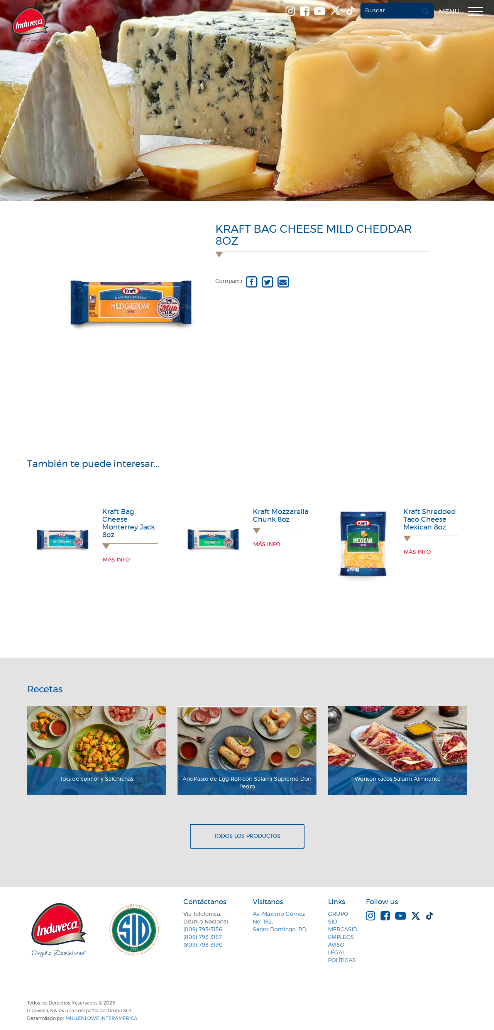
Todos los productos (247, 836)
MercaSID (342, 929)
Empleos (341, 937)
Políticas (342, 960)
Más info (116, 560)
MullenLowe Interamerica (101, 1018)
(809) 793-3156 (202, 929)
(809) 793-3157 (202, 937)
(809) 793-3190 (203, 945)
